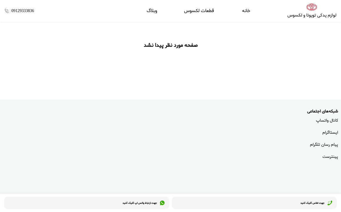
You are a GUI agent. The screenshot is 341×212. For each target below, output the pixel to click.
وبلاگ (152, 10)
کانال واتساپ (327, 120)
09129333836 (22, 11)
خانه (246, 10)
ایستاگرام (330, 133)
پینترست (330, 157)
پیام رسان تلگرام (324, 145)
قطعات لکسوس (199, 10)
